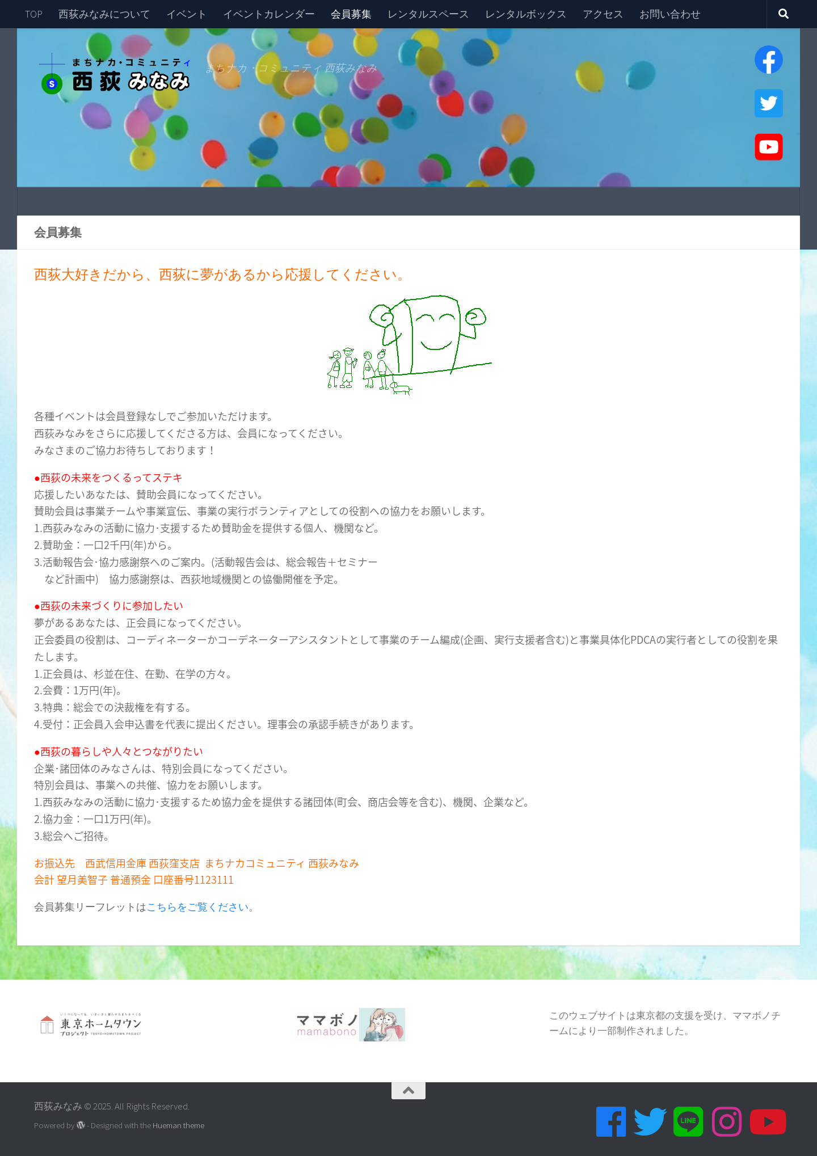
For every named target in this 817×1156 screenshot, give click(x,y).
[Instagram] (727, 1122)
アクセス (603, 13)
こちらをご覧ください (197, 906)
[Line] (689, 1122)
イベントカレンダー (269, 13)
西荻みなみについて (104, 13)
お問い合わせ (670, 13)
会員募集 (351, 13)
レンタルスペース (428, 13)
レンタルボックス (526, 13)
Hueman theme (178, 1125)
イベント (186, 13)
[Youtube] (766, 1122)
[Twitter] (650, 1122)
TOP (34, 13)
